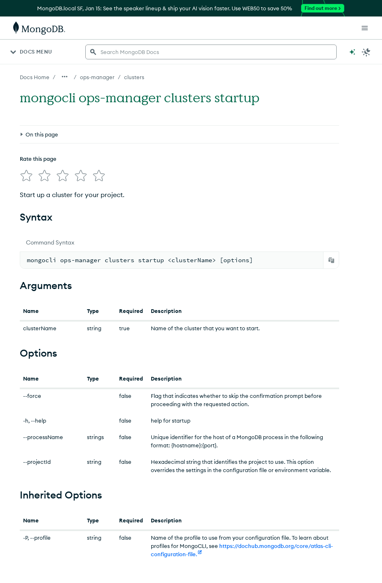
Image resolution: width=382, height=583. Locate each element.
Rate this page (38, 158)
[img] (26, 175)
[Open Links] (365, 28)
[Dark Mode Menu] (366, 52)
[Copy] (331, 260)
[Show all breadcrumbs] (64, 76)
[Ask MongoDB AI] (352, 52)
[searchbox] (211, 52)
